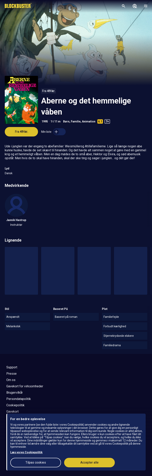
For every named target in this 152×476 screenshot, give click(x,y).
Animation (88, 121)
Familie (76, 121)
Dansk (8, 173)
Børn (66, 121)
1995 (45, 121)
